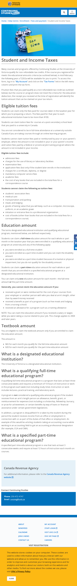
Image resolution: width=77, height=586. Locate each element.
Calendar (22, 532)
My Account (21, 81)
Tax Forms (49, 81)
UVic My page (51, 536)
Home (3, 21)
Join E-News (23, 536)
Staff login (50, 528)
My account (50, 524)
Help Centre (13, 21)
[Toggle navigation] (72, 12)
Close (11, 578)
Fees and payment (39, 21)
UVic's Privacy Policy (20, 571)
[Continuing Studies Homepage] (10, 12)
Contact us (23, 540)
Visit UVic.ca (50, 532)
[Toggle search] (64, 12)
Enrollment (24, 21)
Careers (48, 540)
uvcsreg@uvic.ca (17, 499)
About (21, 524)
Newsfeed (22, 528)
